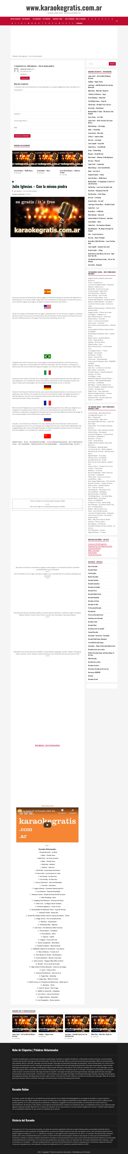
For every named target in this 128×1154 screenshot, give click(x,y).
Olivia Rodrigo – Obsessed (96, 215)
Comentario (18, 90)
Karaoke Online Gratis (94, 594)
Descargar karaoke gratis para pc (98, 669)
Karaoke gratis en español (96, 629)
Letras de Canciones (94, 555)
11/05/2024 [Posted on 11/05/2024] (64, 175)
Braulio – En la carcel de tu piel (48, 964)
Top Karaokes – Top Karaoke (41, 19)
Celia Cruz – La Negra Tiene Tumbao (48, 904)
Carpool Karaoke (93, 632)
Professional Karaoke (94, 608)
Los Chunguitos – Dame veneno (49, 1000)
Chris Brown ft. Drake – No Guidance (49, 955)
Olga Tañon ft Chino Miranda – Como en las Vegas (48, 967)
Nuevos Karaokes (93, 577)
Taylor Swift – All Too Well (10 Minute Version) (24, 1023)
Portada (15, 56)
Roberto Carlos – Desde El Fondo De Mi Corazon (48, 894)
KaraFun (90, 676)
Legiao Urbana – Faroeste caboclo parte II (48, 888)
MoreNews (76, 1152)
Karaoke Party (92, 591)
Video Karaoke (92, 658)
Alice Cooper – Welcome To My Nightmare (100, 157)
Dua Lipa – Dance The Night (96, 238)
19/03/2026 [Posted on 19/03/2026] (17, 1038)
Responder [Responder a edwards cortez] (25, 78)
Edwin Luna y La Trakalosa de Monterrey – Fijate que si (48, 982)
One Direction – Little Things (97, 194)
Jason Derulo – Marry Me (95, 133)
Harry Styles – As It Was (95, 117)
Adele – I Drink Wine (94, 130)
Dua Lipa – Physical (94, 161)
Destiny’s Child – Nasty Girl (48, 913)
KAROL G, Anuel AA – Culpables (49, 991)
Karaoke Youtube (93, 580)
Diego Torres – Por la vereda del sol (48, 919)
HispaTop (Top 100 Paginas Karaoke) (100, 546)
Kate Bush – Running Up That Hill (98, 191)
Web (15, 128)
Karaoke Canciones (94, 584)
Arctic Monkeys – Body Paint (96, 98)
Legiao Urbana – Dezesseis (48, 997)
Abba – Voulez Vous (48, 855)
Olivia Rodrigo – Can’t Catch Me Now (99, 168)
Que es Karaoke (92, 566)
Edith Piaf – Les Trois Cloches (48, 858)
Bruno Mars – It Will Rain (95, 211)
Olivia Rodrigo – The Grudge (96, 126)
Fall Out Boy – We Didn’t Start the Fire (99, 105)
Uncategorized (17, 1030)
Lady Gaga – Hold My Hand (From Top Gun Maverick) (77, 1023)
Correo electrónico (20, 121)
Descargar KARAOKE (94, 672)
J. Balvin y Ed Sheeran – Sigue (97, 94)
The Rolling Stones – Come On (97, 101)
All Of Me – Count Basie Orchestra (48, 870)
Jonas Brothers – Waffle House (24, 159)
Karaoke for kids (93, 604)
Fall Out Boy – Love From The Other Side (100, 187)
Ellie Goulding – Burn (48, 897)
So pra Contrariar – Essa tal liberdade (49, 882)
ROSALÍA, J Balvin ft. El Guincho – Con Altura (48, 949)
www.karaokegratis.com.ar (64, 7)
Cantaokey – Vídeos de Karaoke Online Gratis (101, 646)
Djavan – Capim (48, 937)
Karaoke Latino (92, 622)
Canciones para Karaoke (95, 618)
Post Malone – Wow (49, 934)
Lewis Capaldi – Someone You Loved (98, 247)
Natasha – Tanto (48, 985)
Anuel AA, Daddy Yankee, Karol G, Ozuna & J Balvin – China (48, 916)
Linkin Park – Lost (93, 208)
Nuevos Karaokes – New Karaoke (20, 19)
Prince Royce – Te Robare (49, 931)
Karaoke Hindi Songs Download (97, 639)
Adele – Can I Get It (94, 171)
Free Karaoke (92, 553)
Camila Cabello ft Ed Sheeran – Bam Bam (100, 218)
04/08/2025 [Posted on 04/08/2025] (18, 173)
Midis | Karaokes (93, 550)
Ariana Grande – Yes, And (95, 201)
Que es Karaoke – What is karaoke (75, 19)
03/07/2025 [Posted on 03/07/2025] (41, 173)
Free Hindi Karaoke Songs (96, 642)
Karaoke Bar (92, 611)
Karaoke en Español (94, 587)
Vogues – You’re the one (48, 940)
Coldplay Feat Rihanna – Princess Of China (49, 901)
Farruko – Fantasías (49, 885)
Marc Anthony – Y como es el (49, 952)
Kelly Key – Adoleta (48, 864)
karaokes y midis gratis (18, 194)
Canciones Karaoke (94, 548)
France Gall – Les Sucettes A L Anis (48, 873)
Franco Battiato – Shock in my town (48, 958)
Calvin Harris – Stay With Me (96, 147)
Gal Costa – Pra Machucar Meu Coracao (48, 928)
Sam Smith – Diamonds (95, 265)
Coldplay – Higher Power (95, 82)
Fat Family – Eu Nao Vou (48, 876)
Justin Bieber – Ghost (47, 159)
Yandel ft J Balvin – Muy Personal (48, 946)
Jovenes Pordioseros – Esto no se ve (48, 973)
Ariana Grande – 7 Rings (95, 250)
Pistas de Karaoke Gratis (95, 615)
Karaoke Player (57, 19)
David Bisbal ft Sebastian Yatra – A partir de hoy (49, 910)
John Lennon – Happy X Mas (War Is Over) (48, 961)
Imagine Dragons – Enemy (96, 175)
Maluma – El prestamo (49, 922)
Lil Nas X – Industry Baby (95, 137)
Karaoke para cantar (94, 662)
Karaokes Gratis (93, 679)
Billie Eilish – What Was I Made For (98, 91)
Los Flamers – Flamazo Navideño (48, 891)
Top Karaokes (92, 573)
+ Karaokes (79, 23)
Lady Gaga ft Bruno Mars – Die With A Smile (101, 204)
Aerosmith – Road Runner (96, 108)
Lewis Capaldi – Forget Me (96, 143)
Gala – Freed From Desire (95, 234)
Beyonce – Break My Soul (95, 154)
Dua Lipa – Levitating (94, 197)
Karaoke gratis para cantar (96, 649)
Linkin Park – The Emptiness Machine (99, 225)
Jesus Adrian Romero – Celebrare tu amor (70, 159)
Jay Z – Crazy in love (49, 970)
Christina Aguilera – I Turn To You (48, 907)
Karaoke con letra (93, 665)
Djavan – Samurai (48, 867)
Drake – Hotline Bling (94, 150)
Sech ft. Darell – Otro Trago (48, 988)
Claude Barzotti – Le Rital (48, 852)
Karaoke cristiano (93, 601)
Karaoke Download (93, 597)
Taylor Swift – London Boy (96, 164)
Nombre (17, 114)
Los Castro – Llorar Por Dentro (48, 994)
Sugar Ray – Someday (48, 976)
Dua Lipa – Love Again (94, 140)
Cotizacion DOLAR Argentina (97, 544)
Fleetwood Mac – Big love (49, 925)
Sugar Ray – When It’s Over (48, 979)
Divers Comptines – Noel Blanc (48, 943)
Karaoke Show (92, 625)
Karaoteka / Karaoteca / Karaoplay (98, 636)
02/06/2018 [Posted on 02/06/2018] (28, 194)
